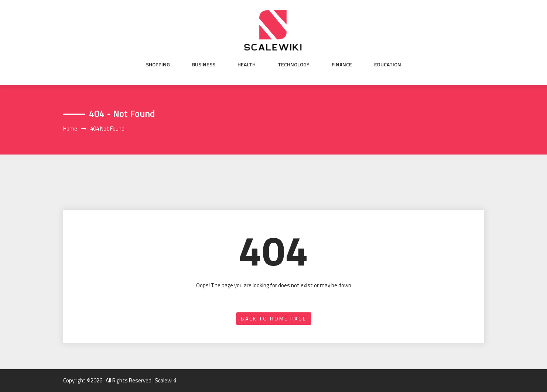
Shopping (158, 64)
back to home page (274, 318)
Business (203, 64)
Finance (342, 64)
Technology (294, 64)
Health (246, 64)
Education (387, 64)
